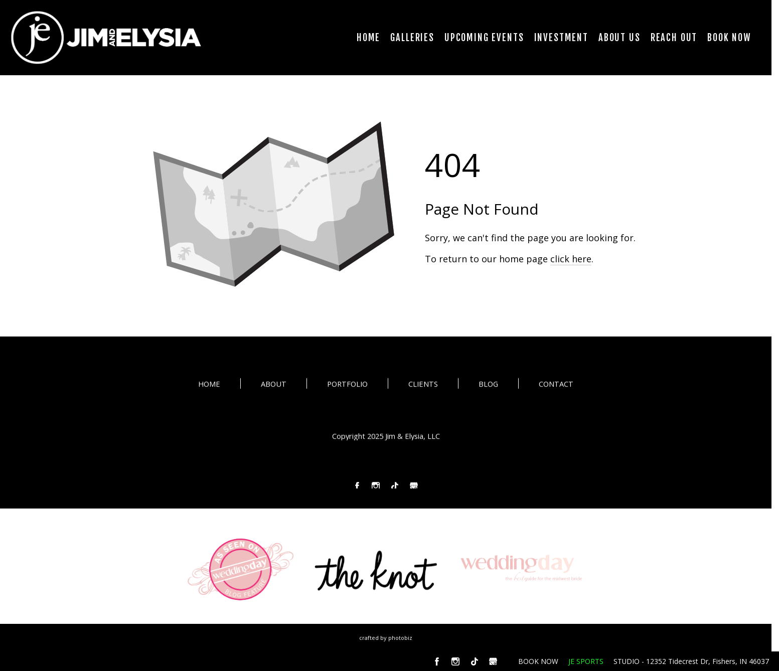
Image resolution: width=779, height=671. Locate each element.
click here (570, 259)
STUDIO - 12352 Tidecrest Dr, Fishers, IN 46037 (691, 661)
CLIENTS (423, 385)
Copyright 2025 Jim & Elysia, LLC (386, 436)
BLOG (488, 385)
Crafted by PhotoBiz (385, 637)
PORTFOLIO (347, 385)
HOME (209, 385)
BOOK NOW (538, 661)
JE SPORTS (585, 661)
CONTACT (556, 385)
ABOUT (273, 385)
